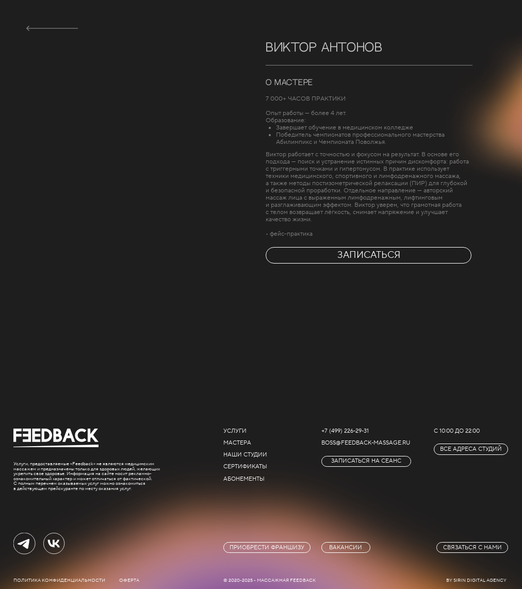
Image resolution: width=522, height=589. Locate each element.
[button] (366, 461)
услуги (235, 431)
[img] (52, 28)
